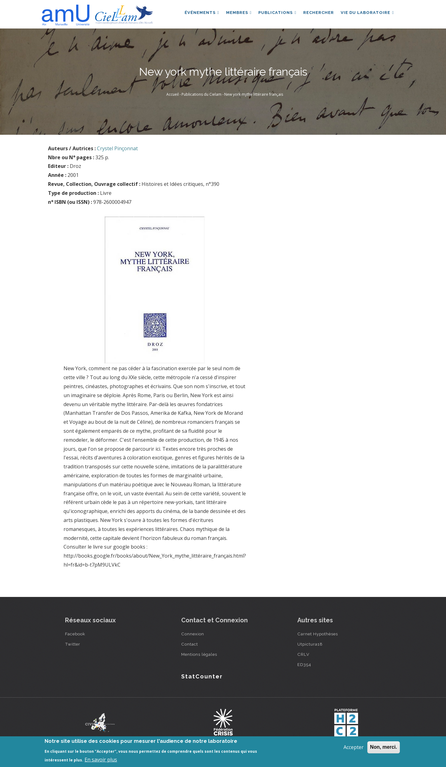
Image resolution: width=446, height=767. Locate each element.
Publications (276, 13)
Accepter (353, 747)
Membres (237, 13)
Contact (189, 644)
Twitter (72, 644)
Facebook (75, 633)
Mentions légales (199, 654)
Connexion (192, 633)
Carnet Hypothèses (317, 633)
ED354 (304, 664)
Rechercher (317, 13)
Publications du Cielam (201, 94)
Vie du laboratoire (367, 13)
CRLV (303, 654)
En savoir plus (101, 759)
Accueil (172, 94)
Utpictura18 (310, 644)
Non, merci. (383, 747)
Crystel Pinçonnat (117, 148)
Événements (199, 13)
